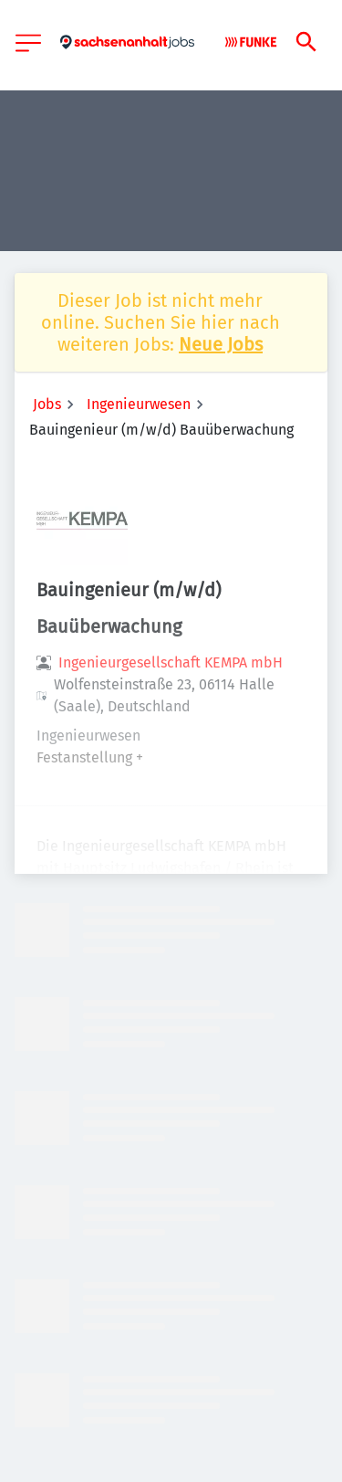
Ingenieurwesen (139, 404)
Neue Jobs (221, 344)
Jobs (47, 404)
